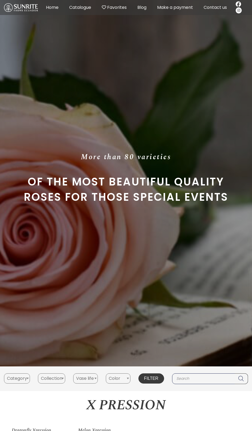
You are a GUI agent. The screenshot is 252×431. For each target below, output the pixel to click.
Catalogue (80, 7)
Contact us (215, 7)
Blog (141, 7)
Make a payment (175, 7)
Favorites (114, 7)
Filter (151, 378)
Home (52, 7)
